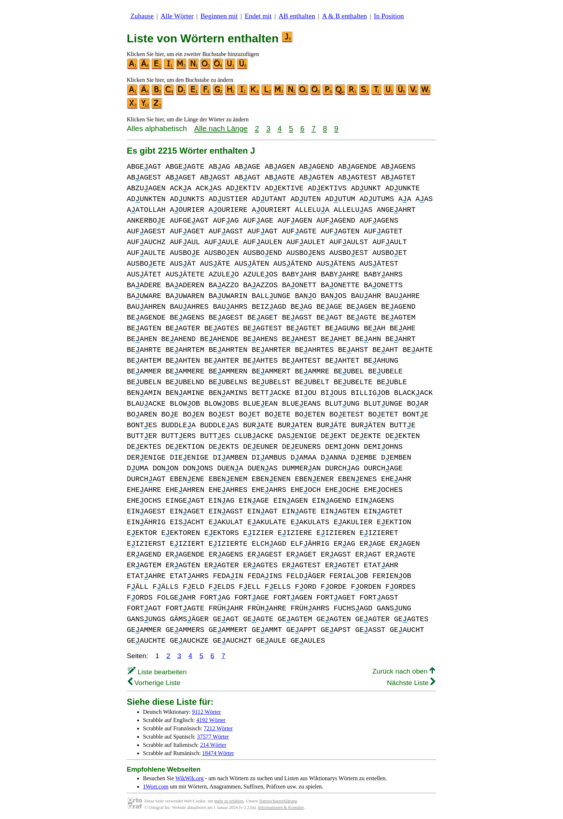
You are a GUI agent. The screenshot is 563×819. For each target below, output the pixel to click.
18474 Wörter (218, 753)
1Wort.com (155, 786)
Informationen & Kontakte (281, 807)
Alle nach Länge (221, 128)
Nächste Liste (411, 683)
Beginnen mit (219, 16)
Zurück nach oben (403, 671)
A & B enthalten (344, 16)
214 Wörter (213, 745)
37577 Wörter (213, 737)
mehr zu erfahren (229, 801)
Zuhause (142, 16)
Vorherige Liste (154, 683)
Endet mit (258, 16)
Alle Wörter (177, 16)
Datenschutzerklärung (278, 801)
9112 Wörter (206, 712)
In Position (389, 16)
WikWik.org (189, 778)
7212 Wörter (218, 728)
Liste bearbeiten (157, 672)
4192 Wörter (210, 720)
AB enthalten (297, 16)
